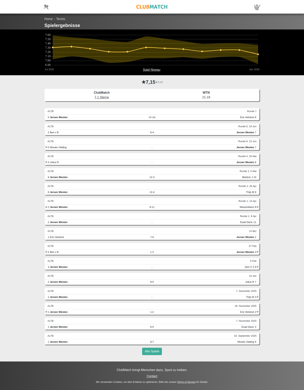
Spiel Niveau (151, 69)
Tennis (60, 19)
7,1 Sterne (102, 97)
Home (48, 19)
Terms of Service (186, 381)
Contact (152, 376)
